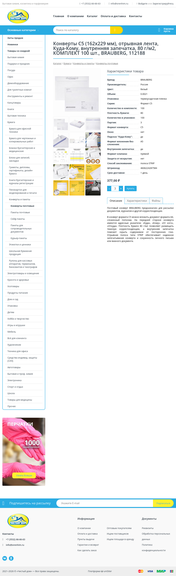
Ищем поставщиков (117, 533)
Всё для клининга (16, 338)
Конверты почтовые (22, 205)
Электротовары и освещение (23, 273)
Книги (10, 109)
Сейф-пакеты (18, 218)
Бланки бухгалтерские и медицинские (22, 149)
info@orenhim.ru (119, 3)
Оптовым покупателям (119, 528)
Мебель (11, 331)
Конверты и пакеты (19, 199)
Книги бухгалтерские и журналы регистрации (21, 182)
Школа (11, 393)
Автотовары (13, 367)
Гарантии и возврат (88, 544)
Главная (58, 16)
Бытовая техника (16, 115)
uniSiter (108, 571)
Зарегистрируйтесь (163, 3)
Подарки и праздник (18, 63)
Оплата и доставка (113, 16)
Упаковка (12, 305)
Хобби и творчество (18, 318)
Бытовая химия (15, 57)
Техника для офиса (17, 351)
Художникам (14, 344)
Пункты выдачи (85, 539)
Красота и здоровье (18, 279)
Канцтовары (14, 102)
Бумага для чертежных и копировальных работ (22, 140)
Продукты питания (17, 292)
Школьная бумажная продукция (20, 252)
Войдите (142, 3)
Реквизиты (147, 528)
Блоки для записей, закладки (19, 159)
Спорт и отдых (15, 386)
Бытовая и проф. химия (20, 373)
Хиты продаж (15, 37)
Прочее (11, 406)
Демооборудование (18, 83)
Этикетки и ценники (20, 244)
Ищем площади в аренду (120, 539)
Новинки (12, 44)
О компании (75, 16)
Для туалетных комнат (19, 89)
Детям (10, 312)
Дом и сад (12, 299)
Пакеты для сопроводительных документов (21, 228)
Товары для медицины (19, 399)
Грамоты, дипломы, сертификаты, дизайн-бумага (21, 170)
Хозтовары (13, 286)
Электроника (14, 380)
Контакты (135, 16)
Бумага (11, 122)
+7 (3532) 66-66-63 (91, 3)
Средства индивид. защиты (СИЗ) (22, 359)
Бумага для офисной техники (20, 130)
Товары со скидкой (18, 50)
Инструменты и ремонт (20, 96)
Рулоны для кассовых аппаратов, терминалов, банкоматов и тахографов (23, 263)
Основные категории (21, 30)
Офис (10, 76)
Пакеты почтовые (20, 212)
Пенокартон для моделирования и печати (23, 191)
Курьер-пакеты (19, 238)
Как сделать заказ (86, 550)
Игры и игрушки (16, 325)
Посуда (11, 70)
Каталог (92, 16)
